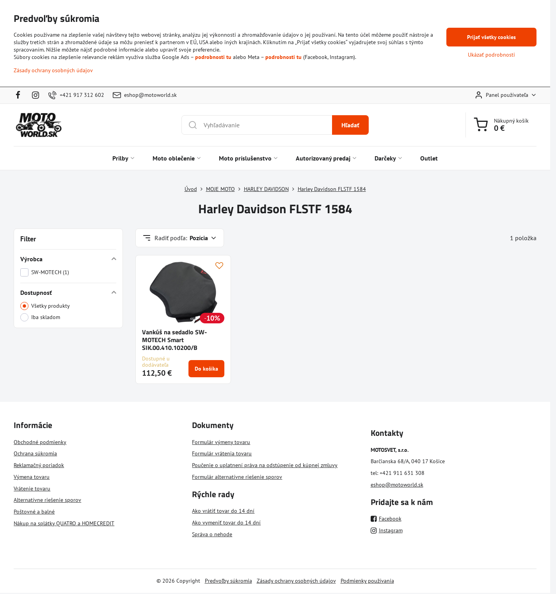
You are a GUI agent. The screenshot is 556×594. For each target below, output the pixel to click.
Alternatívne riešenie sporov (47, 499)
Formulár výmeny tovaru (221, 442)
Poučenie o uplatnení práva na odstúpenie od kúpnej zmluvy (265, 465)
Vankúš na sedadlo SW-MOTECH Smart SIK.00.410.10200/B (174, 339)
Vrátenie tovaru (32, 488)
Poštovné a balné (34, 511)
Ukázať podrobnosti (491, 54)
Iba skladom (40, 317)
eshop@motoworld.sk (397, 484)
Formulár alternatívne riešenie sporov (237, 476)
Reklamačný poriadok (39, 465)
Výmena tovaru (32, 476)
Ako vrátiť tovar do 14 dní (223, 510)
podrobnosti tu (213, 57)
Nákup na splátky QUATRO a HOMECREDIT (64, 523)
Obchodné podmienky (40, 442)
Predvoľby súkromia (228, 580)
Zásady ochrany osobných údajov (296, 580)
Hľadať (350, 125)
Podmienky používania (367, 580)
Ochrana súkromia (35, 453)
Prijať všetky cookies (491, 37)
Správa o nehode (212, 534)
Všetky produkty (45, 306)
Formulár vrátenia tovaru (222, 453)
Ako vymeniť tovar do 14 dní (226, 522)
